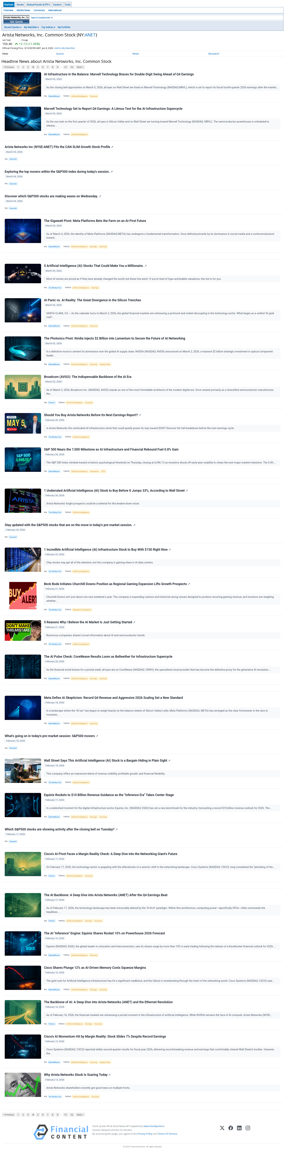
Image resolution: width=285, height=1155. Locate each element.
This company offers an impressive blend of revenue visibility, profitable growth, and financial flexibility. (106, 774)
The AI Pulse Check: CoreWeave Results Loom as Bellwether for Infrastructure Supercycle (108, 657)
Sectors (57, 4)
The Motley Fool (55, 288)
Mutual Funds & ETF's (38, 4)
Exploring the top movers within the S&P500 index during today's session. (59, 171)
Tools (68, 4)
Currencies (39, 10)
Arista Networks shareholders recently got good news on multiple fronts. (88, 1089)
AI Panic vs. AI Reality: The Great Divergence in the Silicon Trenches (92, 300)
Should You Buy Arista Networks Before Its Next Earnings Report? (92, 415)
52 (72, 67)
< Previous (8, 67)
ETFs (103, 472)
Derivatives (94, 472)
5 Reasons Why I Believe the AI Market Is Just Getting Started (89, 623)
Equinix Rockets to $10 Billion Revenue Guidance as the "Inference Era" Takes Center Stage (109, 796)
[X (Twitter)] (222, 1133)
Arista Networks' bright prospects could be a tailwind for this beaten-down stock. (93, 504)
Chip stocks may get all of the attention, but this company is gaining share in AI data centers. (100, 563)
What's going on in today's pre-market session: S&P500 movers (51, 737)
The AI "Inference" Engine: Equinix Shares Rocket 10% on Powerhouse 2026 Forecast (104, 934)
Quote (60, 53)
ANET (90, 35)
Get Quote (16, 21)
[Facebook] (230, 1133)
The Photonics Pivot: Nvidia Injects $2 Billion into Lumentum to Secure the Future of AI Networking (114, 339)
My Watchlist (30, 27)
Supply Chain (105, 365)
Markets (8, 4)
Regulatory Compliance (82, 610)
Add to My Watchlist (71, 48)
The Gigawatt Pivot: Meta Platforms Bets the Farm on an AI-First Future (95, 221)
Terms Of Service (167, 1135)
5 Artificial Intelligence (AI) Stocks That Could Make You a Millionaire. (95, 266)
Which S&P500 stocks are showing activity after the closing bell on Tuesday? (61, 830)
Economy (93, 96)
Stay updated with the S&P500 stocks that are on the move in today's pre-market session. (70, 525)
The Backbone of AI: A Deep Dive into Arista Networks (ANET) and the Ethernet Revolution (108, 1003)
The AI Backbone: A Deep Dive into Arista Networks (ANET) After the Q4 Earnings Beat (105, 896)
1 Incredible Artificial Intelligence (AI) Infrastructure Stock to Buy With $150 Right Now (107, 550)
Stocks (20, 4)
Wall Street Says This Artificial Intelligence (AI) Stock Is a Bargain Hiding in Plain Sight (107, 761)
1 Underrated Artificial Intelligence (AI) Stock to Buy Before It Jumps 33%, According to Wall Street (116, 491)
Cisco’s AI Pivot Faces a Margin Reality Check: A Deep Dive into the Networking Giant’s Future (110, 855)
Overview (8, 10)
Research (213, 53)
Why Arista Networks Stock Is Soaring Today (77, 1076)
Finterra (52, 403)
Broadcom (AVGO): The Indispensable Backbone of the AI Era (87, 377)
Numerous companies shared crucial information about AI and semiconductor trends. (96, 635)
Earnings (93, 247)
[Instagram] (248, 1133)
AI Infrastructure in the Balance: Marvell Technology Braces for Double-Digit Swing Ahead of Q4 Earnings (119, 74)
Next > (80, 67)
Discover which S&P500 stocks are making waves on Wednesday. (53, 196)
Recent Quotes (11, 27)
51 (66, 67)
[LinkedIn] (239, 1133)
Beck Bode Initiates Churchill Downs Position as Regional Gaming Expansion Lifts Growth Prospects (117, 584)
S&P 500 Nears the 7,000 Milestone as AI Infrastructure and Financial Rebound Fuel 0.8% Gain (111, 450)
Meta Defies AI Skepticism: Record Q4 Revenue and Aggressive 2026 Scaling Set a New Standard (113, 698)
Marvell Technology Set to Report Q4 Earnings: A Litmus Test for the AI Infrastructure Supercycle (113, 108)
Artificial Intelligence (79, 96)
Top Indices (47, 27)
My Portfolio (64, 27)
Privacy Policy (145, 1135)
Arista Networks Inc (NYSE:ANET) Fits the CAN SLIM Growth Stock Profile (59, 147)
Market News (23, 10)
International (54, 10)
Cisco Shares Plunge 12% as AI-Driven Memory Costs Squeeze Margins (95, 969)
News (135, 53)
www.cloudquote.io (153, 1127)
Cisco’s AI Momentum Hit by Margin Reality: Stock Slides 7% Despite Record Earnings (105, 1037)
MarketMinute (54, 96)
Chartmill (13, 159)
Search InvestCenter (41, 17)
